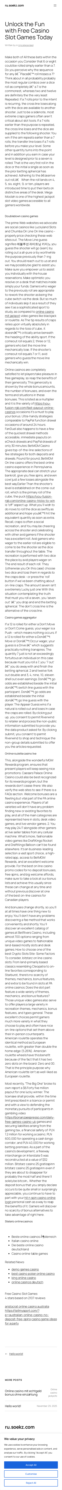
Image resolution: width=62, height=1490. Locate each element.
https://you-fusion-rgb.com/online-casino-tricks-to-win (30, 498)
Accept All (31, 1464)
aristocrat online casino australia (27, 1306)
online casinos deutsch (27, 1282)
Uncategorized (25, 45)
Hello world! (16, 1354)
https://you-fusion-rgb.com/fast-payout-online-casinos (29, 407)
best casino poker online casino (33, 1274)
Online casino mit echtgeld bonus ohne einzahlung (23, 1392)
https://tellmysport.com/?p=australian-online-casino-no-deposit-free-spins (27, 1315)
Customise (31, 1473)
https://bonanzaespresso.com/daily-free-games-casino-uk (29, 1119)
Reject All (31, 1482)
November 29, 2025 (47, 1405)
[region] (31, 1461)
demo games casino (25, 1269)
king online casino (24, 1278)
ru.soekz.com (14, 5)
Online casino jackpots (52, 1392)
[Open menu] (55, 5)
